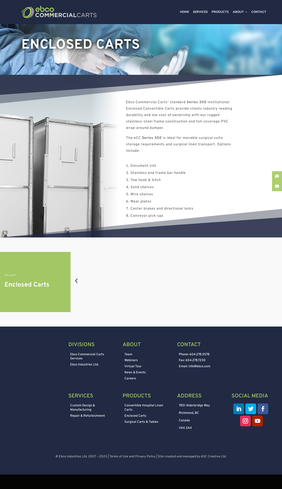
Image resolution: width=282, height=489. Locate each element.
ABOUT (238, 15)
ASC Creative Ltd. (213, 471)
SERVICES (200, 15)
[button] (76, 295)
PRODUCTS (220, 15)
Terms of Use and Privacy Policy (132, 471)
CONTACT (258, 15)
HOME (184, 15)
